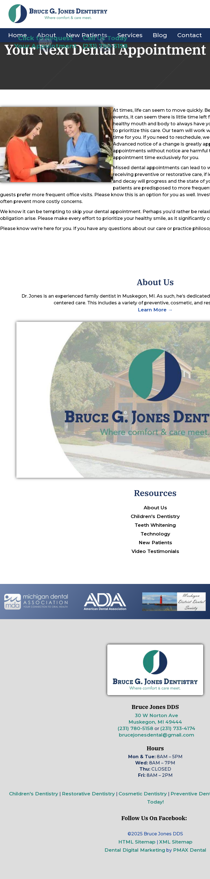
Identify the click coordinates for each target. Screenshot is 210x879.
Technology (155, 534)
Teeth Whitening (155, 525)
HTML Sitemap (137, 842)
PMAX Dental (189, 850)
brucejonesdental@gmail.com (156, 735)
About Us (155, 507)
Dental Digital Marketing (134, 850)
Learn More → (155, 310)
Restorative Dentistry (88, 794)
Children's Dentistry (155, 516)
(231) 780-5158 (135, 728)
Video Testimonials (155, 551)
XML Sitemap (176, 842)
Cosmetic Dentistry (143, 794)
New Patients (155, 542)
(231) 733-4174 (177, 728)
